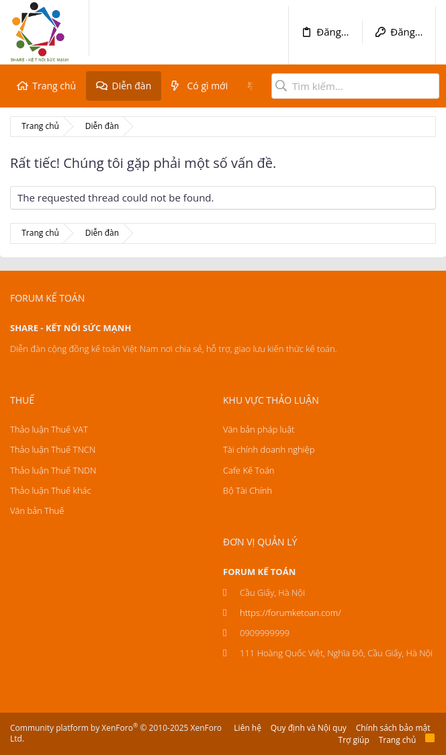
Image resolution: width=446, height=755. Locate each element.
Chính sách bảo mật (393, 728)
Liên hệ (247, 728)
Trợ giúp (354, 740)
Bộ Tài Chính (247, 490)
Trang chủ (54, 85)
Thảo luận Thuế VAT (49, 429)
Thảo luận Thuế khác (50, 490)
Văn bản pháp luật (258, 429)
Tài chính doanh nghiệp (268, 449)
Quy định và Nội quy (309, 728)
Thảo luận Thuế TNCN (52, 449)
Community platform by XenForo (116, 733)
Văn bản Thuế (37, 510)
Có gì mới (207, 85)
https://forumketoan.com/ (290, 613)
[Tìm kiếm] (355, 86)
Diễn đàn (131, 85)
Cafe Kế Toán (248, 470)
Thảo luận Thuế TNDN (53, 470)
